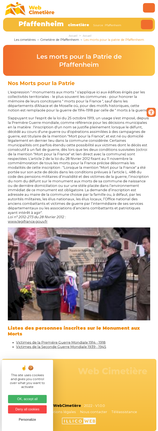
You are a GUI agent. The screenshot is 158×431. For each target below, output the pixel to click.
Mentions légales (61, 412)
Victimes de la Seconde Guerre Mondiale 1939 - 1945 (61, 347)
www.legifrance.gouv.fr (28, 221)
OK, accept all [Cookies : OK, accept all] (27, 399)
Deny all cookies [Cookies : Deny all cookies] (27, 409)
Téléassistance (124, 412)
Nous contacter (93, 412)
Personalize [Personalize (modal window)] (27, 419)
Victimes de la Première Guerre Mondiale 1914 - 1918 (61, 342)
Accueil (73, 35)
